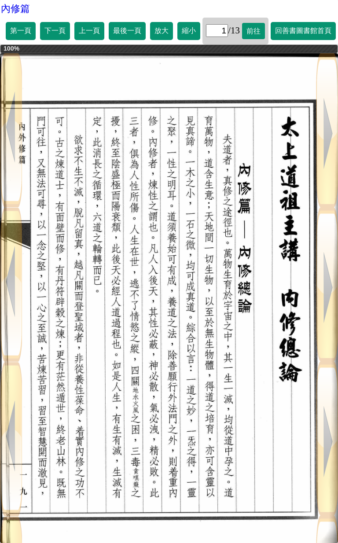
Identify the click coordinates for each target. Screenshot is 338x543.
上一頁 (89, 30)
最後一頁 (127, 30)
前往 (253, 31)
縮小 (189, 30)
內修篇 (15, 8)
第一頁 (20, 30)
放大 (161, 30)
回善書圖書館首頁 (303, 30)
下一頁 (55, 30)
